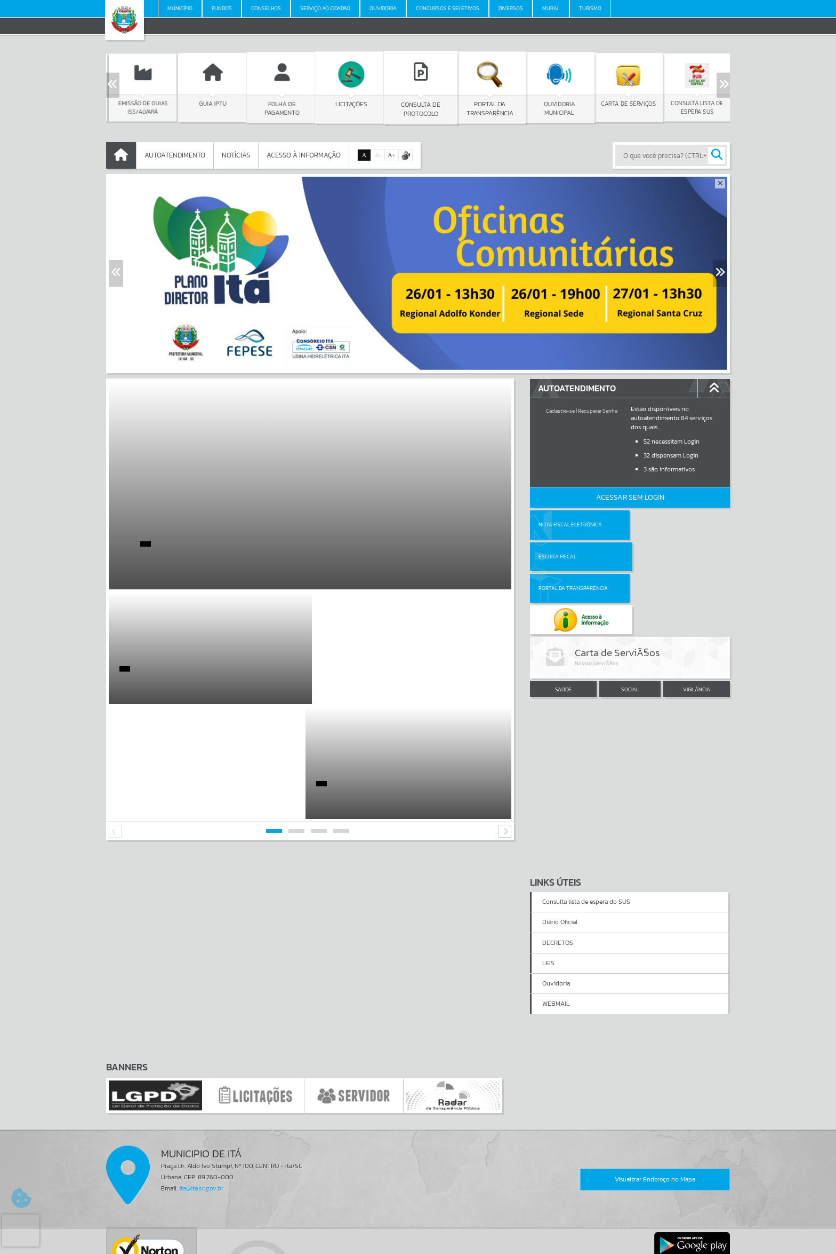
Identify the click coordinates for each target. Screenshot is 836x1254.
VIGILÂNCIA (696, 626)
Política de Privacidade (418, 1243)
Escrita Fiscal (658, 524)
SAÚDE (563, 626)
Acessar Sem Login (630, 497)
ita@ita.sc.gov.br (201, 1073)
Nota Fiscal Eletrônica (570, 524)
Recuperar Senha (597, 411)
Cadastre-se (560, 411)
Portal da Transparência (573, 557)
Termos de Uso (418, 1235)
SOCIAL (630, 626)
